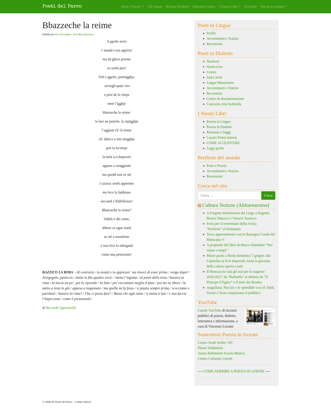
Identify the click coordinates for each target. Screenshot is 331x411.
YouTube (250, 6)
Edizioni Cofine (203, 6)
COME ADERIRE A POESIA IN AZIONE (233, 371)
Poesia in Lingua (219, 121)
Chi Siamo (154, 6)
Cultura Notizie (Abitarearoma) (236, 205)
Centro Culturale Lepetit (215, 358)
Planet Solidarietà (210, 348)
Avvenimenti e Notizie (223, 38)
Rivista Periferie (177, 6)
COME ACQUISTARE (223, 143)
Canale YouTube (209, 310)
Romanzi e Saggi (219, 132)
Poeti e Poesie (131, 6)
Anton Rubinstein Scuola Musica (221, 353)
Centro (211, 72)
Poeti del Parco (62, 6)
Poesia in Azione (272, 6)
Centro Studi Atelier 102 (215, 342)
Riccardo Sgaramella (61, 308)
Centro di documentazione (225, 99)
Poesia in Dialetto (219, 127)
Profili (211, 33)
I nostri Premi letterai (222, 137)
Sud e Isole (214, 77)
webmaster (88, 34)
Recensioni (214, 44)
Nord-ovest (215, 67)
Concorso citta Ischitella (224, 104)
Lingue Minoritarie (220, 83)
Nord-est (213, 61)
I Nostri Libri (228, 6)
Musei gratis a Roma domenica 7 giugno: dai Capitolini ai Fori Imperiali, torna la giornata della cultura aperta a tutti (239, 261)
